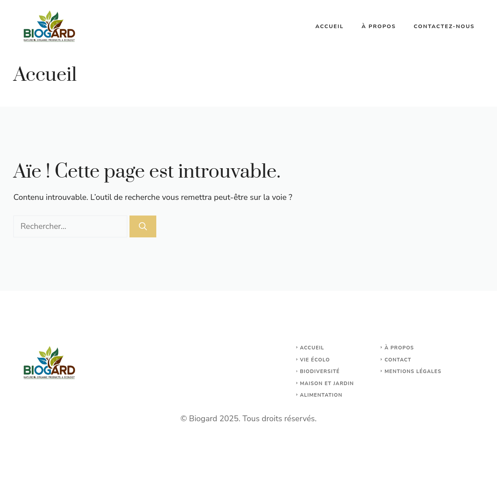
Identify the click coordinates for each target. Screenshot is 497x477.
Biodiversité (320, 371)
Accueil (329, 26)
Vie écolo (315, 360)
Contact (397, 360)
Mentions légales (412, 371)
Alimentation (321, 395)
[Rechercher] (142, 226)
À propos (379, 26)
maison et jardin (327, 383)
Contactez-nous (444, 26)
